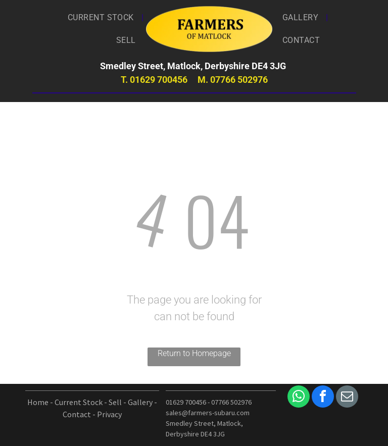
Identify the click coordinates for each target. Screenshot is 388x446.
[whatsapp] (298, 397)
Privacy (109, 414)
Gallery (140, 402)
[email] (347, 397)
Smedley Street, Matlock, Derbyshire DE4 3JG (194, 66)
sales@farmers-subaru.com (208, 412)
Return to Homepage (194, 353)
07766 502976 (239, 79)
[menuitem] (101, 18)
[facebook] (323, 397)
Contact (77, 414)
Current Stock (79, 402)
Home (37, 402)
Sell (115, 402)
